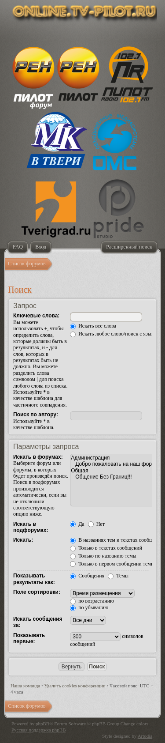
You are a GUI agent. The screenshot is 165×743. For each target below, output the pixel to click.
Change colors (134, 723)
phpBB (42, 723)
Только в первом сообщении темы (112, 564)
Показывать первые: (29, 638)
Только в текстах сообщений (106, 548)
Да (77, 524)
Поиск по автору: (35, 414)
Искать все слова (93, 326)
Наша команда (25, 685)
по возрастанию (92, 601)
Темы (118, 576)
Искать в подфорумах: (30, 527)
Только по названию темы (103, 556)
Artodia (145, 736)
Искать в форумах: (38, 457)
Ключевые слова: (36, 316)
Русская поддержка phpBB (38, 729)
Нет (96, 524)
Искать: (23, 540)
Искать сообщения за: (37, 622)
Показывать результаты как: (34, 579)
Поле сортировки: (36, 592)
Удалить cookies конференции (75, 685)
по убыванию (89, 607)
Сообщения (87, 576)
